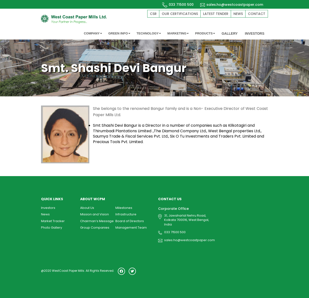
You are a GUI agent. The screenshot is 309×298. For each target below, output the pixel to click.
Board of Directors (129, 221)
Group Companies (94, 227)
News (238, 13)
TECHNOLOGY (149, 33)
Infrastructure (125, 214)
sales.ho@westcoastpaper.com (231, 4)
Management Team (131, 227)
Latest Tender (215, 13)
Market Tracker (53, 221)
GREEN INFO (119, 33)
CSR (153, 13)
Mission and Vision (94, 214)
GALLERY (230, 33)
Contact (256, 13)
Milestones (123, 207)
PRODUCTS (205, 33)
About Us (87, 207)
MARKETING (178, 33)
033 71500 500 (178, 4)
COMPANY (93, 33)
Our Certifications (180, 13)
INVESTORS (254, 33)
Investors (48, 207)
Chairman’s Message (97, 221)
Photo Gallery (51, 227)
